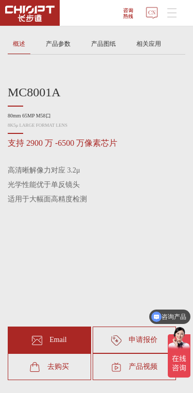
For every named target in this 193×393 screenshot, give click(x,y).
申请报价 (134, 340)
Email (49, 340)
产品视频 (134, 367)
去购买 (49, 367)
